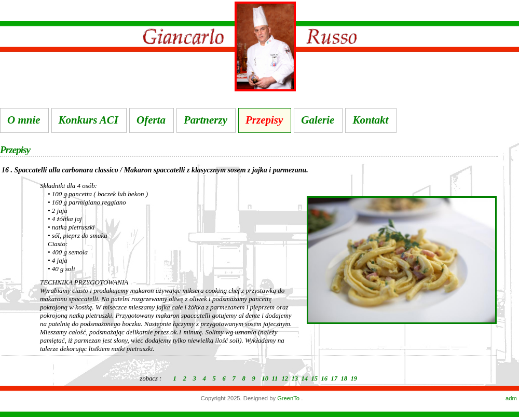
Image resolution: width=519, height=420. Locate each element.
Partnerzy (205, 120)
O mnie (23, 120)
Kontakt (370, 120)
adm (511, 398)
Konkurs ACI (88, 120)
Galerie (317, 120)
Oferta (151, 120)
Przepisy (264, 120)
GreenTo (289, 398)
